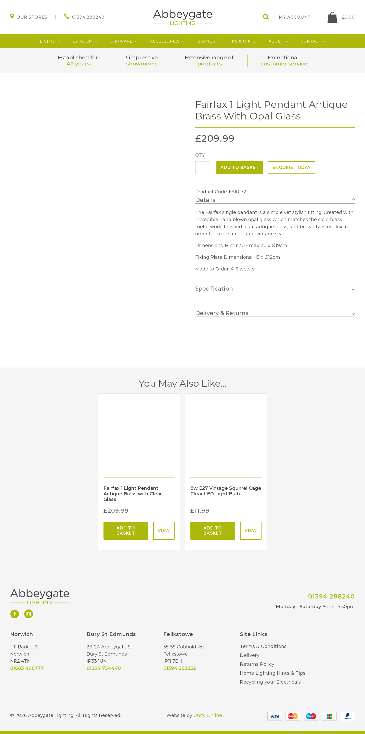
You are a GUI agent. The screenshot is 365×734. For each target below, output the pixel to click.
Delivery (249, 655)
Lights (47, 41)
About (276, 41)
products (209, 64)
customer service (283, 64)
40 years (78, 64)
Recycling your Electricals (270, 682)
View (164, 530)
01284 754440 (104, 668)
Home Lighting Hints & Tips (272, 673)
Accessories (165, 41)
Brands (206, 41)
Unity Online (207, 715)
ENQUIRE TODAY (291, 167)
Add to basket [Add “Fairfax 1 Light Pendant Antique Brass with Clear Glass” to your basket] (125, 531)
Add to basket (239, 167)
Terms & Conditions (263, 646)
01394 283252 (179, 668)
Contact (310, 41)
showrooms (142, 64)
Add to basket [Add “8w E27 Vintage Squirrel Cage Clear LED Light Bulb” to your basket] (212, 531)
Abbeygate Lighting (182, 17)
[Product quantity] (202, 167)
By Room (83, 41)
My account (295, 17)
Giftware (121, 41)
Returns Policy (257, 664)
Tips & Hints (242, 41)
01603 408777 (27, 668)
